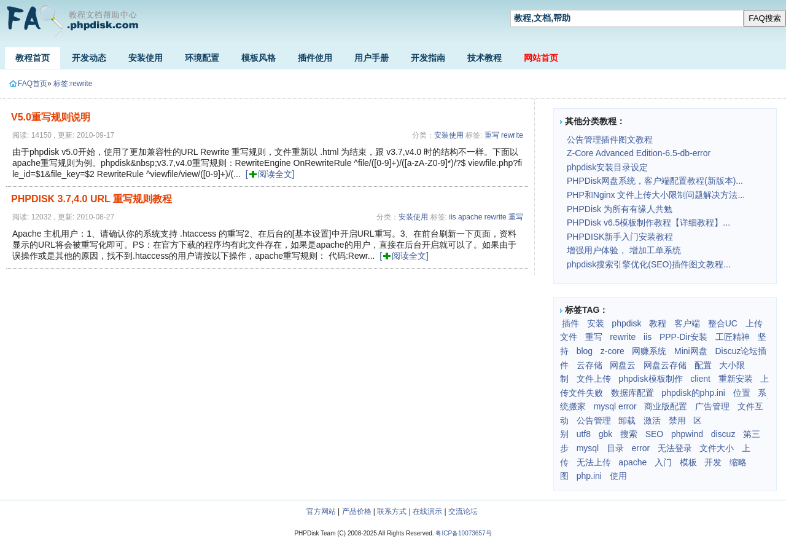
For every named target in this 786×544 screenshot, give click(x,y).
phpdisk (626, 323)
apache (470, 217)
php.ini (589, 476)
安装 (595, 323)
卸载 (627, 420)
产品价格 (357, 511)
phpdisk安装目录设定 (607, 167)
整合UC (722, 323)
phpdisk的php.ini (693, 393)
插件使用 (315, 58)
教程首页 (32, 58)
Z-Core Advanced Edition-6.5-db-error (638, 153)
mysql (588, 448)
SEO (654, 434)
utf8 (584, 434)
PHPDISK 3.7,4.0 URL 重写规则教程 (91, 199)
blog (585, 351)
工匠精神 (732, 337)
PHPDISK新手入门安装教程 (620, 237)
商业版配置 (665, 406)
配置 (703, 365)
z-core (613, 351)
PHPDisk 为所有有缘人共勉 (619, 209)
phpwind (687, 434)
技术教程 (484, 58)
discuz (723, 434)
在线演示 (427, 511)
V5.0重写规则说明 (50, 117)
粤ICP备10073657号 (463, 533)
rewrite (512, 135)
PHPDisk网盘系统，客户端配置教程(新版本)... (655, 181)
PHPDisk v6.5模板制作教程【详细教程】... (648, 222)
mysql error (615, 406)
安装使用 (145, 58)
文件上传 (594, 379)
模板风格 (258, 58)
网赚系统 (649, 351)
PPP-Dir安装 (684, 337)
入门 (663, 462)
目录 (615, 448)
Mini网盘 (690, 351)
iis (452, 217)
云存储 (589, 365)
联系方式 (392, 511)
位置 (741, 393)
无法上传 (594, 462)
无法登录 (675, 448)
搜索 (628, 434)
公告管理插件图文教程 (610, 139)
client (700, 379)
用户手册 (371, 58)
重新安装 (735, 379)
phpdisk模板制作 (650, 379)
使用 (618, 476)
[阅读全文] (270, 174)
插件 (570, 323)
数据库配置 (632, 393)
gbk (606, 434)
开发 (713, 462)
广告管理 (712, 406)
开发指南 (428, 58)
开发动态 (89, 58)
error (641, 448)
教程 (657, 323)
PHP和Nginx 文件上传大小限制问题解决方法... (656, 195)
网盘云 (623, 365)
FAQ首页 (28, 83)
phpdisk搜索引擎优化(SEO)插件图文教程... (649, 264)
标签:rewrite (72, 83)
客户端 (687, 323)
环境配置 (202, 58)
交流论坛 (463, 511)
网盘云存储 (665, 365)
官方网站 (321, 511)
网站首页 (541, 58)
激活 (652, 420)
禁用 (677, 420)
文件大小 (716, 448)
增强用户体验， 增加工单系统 (624, 250)
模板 (688, 462)
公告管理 (594, 420)
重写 (491, 135)
